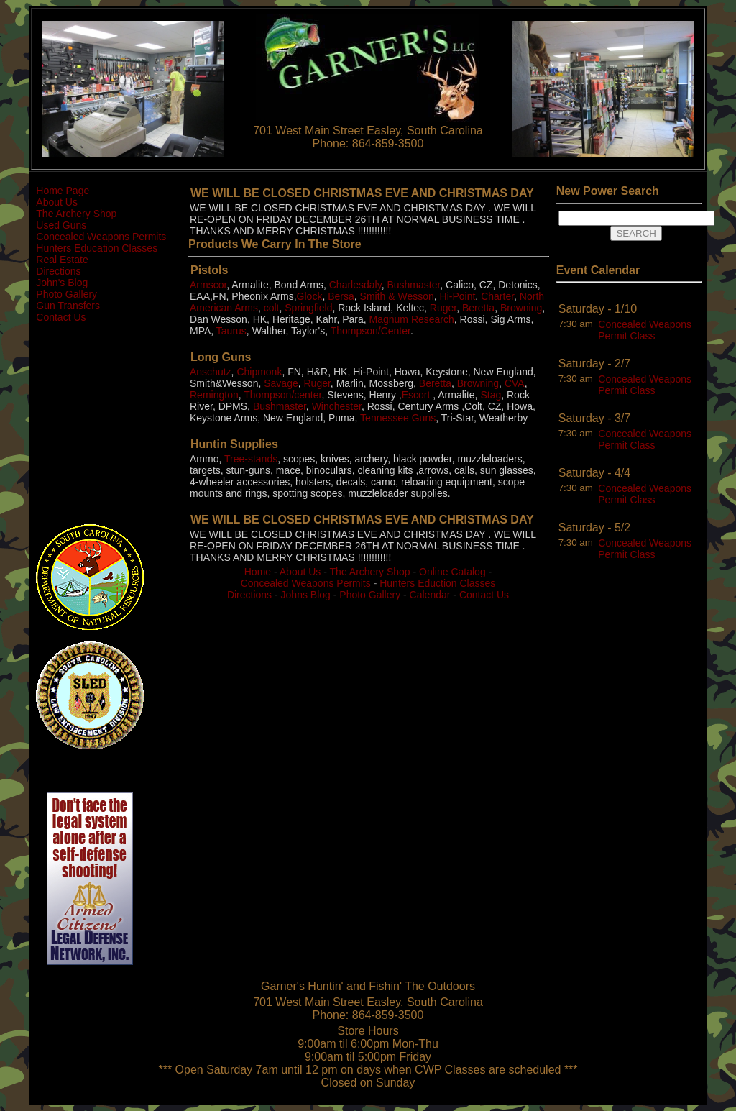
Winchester (337, 406)
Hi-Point (458, 296)
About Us (57, 202)
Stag (490, 395)
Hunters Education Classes (96, 248)
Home (257, 571)
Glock (310, 296)
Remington (214, 395)
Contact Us (61, 317)
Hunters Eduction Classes (437, 583)
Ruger (443, 308)
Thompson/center (282, 395)
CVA (515, 383)
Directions (58, 271)
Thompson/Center (370, 331)
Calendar (430, 594)
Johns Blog (306, 594)
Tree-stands (250, 459)
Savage (281, 383)
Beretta (478, 308)
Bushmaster (413, 285)
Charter (497, 296)
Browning (521, 308)
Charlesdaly (355, 285)
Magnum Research (411, 319)
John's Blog (62, 282)
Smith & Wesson (397, 296)
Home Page (62, 190)
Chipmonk (259, 372)
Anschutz (210, 372)
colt (272, 308)
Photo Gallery (66, 294)
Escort (416, 395)
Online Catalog (452, 571)
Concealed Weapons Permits (101, 236)
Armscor (208, 285)
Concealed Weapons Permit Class (644, 330)
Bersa (341, 296)
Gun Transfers (68, 305)
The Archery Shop (76, 213)
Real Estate (62, 259)
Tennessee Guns (398, 418)
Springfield (308, 308)
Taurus (231, 331)
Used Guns (61, 225)
